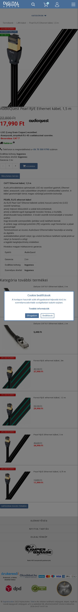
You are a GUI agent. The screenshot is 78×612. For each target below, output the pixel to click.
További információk (39, 308)
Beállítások (48, 315)
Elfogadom (32, 315)
